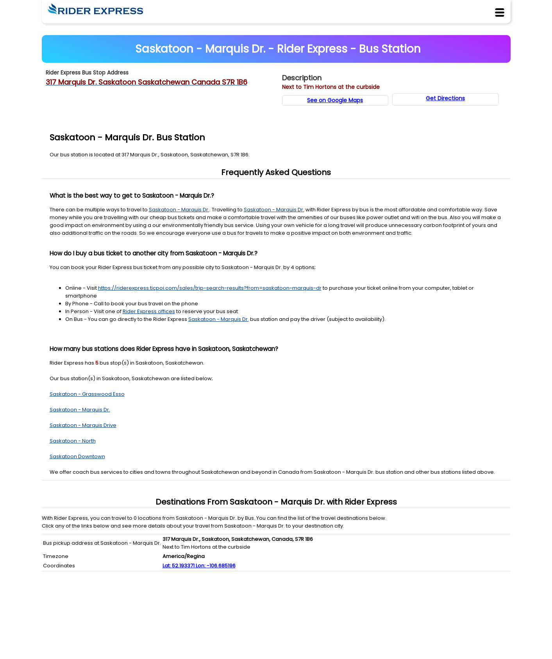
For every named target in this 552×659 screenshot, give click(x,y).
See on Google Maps (335, 100)
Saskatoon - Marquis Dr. (80, 409)
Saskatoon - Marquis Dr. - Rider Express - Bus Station (278, 49)
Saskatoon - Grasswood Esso (87, 394)
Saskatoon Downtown (77, 456)
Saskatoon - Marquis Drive (83, 425)
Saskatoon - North (73, 441)
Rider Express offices (149, 311)
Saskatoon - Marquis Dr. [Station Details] (179, 209)
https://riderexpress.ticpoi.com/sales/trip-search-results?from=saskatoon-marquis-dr (210, 288)
